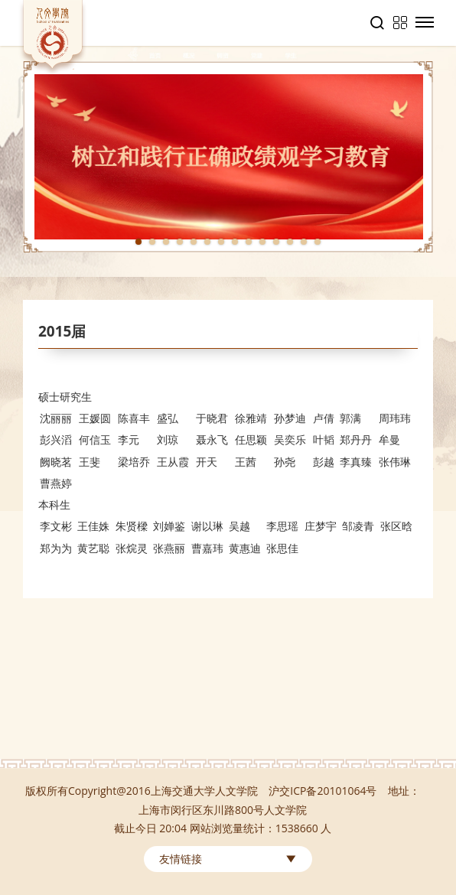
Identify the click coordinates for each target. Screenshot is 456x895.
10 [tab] (262, 242)
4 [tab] (180, 242)
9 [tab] (249, 242)
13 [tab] (304, 242)
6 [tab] (207, 242)
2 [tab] (152, 242)
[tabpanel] (228, 156)
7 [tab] (221, 242)
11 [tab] (276, 242)
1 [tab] (138, 242)
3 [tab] (166, 242)
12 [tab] (290, 242)
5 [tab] (194, 242)
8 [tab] (235, 242)
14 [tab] (317, 242)
